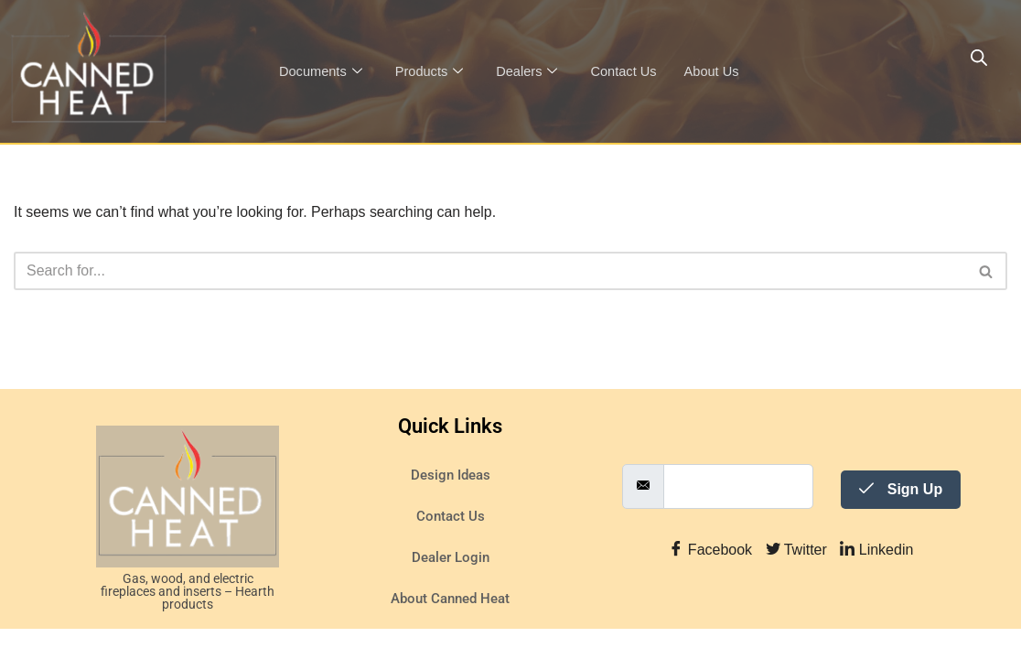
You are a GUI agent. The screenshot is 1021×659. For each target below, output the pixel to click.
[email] (738, 515)
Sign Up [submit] (900, 518)
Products (432, 72)
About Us (719, 71)
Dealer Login (450, 587)
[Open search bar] (979, 57)
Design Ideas (450, 505)
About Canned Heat (450, 629)
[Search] (490, 271)
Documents (321, 72)
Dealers (531, 72)
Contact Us (629, 71)
